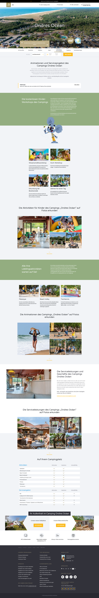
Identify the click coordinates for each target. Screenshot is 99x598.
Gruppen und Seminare (23, 576)
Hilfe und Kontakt (43, 566)
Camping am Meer (22, 559)
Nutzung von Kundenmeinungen (47, 582)
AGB (41, 576)
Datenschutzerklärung (44, 580)
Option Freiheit (43, 584)
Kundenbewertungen (78, 50)
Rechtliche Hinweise (44, 578)
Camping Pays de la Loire (45, 557)
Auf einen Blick (21, 50)
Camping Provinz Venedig (45, 559)
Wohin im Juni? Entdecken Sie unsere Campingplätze (49, 1)
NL (63, 568)
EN (66, 568)
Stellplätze (40, 50)
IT (75, 568)
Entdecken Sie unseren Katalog (24, 568)
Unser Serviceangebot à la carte (25, 578)
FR (70, 568)
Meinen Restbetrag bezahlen (46, 574)
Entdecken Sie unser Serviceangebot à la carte (66, 395)
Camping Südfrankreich (23, 555)
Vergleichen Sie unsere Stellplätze (25, 572)
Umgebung (68, 50)
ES (68, 568)
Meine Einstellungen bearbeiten (46, 586)
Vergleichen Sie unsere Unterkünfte (25, 570)
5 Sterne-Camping (22, 557)
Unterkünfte (30, 50)
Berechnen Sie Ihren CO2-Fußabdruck (48, 570)
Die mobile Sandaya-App (45, 572)
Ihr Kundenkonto (43, 568)
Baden (49, 50)
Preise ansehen (68, 54)
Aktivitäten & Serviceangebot (59, 50)
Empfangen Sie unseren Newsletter (25, 566)
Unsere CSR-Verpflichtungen (24, 574)
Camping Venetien (43, 555)
